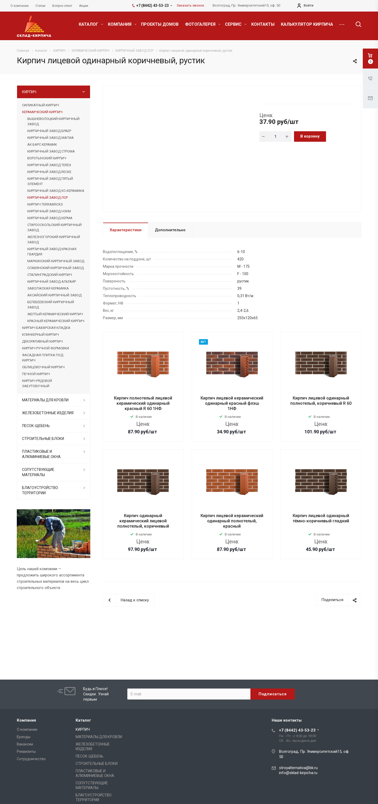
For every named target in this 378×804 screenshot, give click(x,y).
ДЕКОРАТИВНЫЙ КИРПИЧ (42, 341)
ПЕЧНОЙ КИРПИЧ (36, 374)
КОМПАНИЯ (122, 24)
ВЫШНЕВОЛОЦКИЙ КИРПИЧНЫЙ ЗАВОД (53, 121)
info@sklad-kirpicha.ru (298, 772)
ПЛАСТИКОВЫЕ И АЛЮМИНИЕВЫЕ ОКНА (41, 454)
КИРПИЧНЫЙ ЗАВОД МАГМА (50, 138)
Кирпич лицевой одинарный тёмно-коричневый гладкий (321, 518)
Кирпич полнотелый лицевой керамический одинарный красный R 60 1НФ (143, 403)
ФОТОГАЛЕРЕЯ (202, 24)
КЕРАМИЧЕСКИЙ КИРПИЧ (42, 112)
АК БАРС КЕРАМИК (42, 144)
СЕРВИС (235, 24)
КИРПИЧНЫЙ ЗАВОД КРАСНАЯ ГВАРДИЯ (51, 251)
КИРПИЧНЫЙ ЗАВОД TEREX (49, 165)
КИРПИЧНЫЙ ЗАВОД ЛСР (47, 197)
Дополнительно (170, 230)
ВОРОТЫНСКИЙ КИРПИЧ (46, 158)
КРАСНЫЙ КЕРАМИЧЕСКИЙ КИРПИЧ (55, 321)
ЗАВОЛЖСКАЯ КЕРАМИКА (48, 288)
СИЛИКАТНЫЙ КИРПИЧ (40, 105)
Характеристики (125, 230)
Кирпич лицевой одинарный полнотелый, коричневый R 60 (320, 401)
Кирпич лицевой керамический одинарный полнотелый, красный (232, 521)
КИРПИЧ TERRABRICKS (45, 204)
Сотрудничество (31, 759)
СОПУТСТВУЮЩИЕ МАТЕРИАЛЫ (38, 472)
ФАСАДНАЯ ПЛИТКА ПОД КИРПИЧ (42, 357)
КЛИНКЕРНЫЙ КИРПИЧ (40, 335)
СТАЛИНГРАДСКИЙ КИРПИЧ (49, 275)
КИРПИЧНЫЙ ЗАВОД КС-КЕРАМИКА (55, 191)
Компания (26, 720)
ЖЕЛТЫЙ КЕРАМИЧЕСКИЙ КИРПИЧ (55, 314)
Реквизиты (26, 751)
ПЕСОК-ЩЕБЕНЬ (36, 426)
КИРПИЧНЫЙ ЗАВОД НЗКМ (49, 211)
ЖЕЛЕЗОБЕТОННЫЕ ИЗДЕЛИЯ (48, 413)
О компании (27, 729)
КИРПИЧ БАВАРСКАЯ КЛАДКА (46, 328)
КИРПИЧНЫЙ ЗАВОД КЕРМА (49, 218)
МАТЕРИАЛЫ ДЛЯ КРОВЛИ (45, 400)
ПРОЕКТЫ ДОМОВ (159, 24)
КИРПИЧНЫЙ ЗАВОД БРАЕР (49, 131)
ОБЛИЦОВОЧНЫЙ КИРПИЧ (43, 367)
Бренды (23, 737)
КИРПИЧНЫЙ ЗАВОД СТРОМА (51, 151)
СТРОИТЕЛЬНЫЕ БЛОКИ (43, 439)
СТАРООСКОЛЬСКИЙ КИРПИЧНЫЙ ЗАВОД (54, 227)
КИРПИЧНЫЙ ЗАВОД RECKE (49, 172)
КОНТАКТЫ (263, 24)
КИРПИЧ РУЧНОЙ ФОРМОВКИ (45, 348)
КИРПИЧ (29, 92)
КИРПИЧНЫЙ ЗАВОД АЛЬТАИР (51, 281)
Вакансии (25, 744)
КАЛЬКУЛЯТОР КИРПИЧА (307, 24)
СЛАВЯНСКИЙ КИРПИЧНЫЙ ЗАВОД (55, 268)
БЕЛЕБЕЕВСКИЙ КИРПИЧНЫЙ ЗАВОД (50, 304)
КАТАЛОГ (91, 24)
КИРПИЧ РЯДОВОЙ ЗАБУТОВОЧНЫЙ (37, 383)
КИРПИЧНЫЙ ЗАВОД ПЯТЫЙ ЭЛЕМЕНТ (50, 181)
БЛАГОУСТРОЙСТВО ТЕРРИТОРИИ (40, 490)
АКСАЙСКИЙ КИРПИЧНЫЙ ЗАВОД (54, 295)
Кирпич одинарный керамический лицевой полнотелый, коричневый (143, 521)
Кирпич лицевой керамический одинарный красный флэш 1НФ (232, 403)
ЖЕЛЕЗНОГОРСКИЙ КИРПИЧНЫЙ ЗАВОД (53, 239)
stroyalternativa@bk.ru (298, 767)
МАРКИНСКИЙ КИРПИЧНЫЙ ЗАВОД (55, 261)
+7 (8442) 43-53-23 (297, 730)
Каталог (83, 720)
